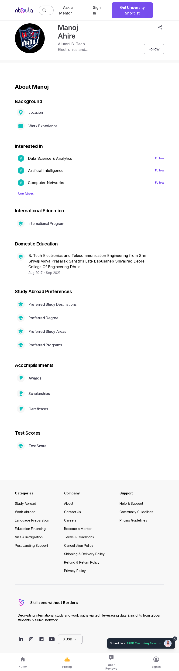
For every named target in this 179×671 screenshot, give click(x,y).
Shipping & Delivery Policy (84, 554)
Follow (159, 158)
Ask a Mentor (66, 10)
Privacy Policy (75, 571)
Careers (70, 520)
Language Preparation (32, 520)
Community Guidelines (136, 512)
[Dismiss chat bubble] (174, 638)
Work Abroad (25, 512)
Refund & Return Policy (82, 562)
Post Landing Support (31, 545)
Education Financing (30, 529)
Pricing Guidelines (133, 520)
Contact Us (72, 512)
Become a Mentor (78, 529)
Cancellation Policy (78, 545)
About (68, 503)
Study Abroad (25, 503)
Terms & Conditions (79, 537)
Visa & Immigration (29, 537)
